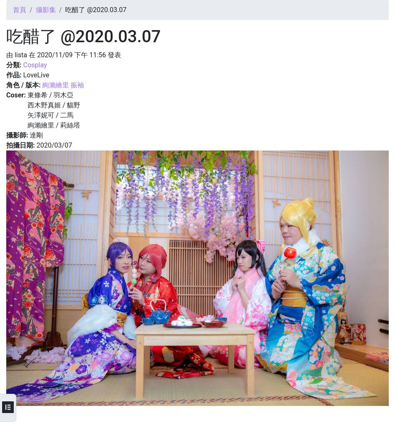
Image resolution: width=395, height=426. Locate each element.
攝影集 (46, 10)
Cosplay (35, 65)
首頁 (19, 10)
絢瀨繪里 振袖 (63, 85)
